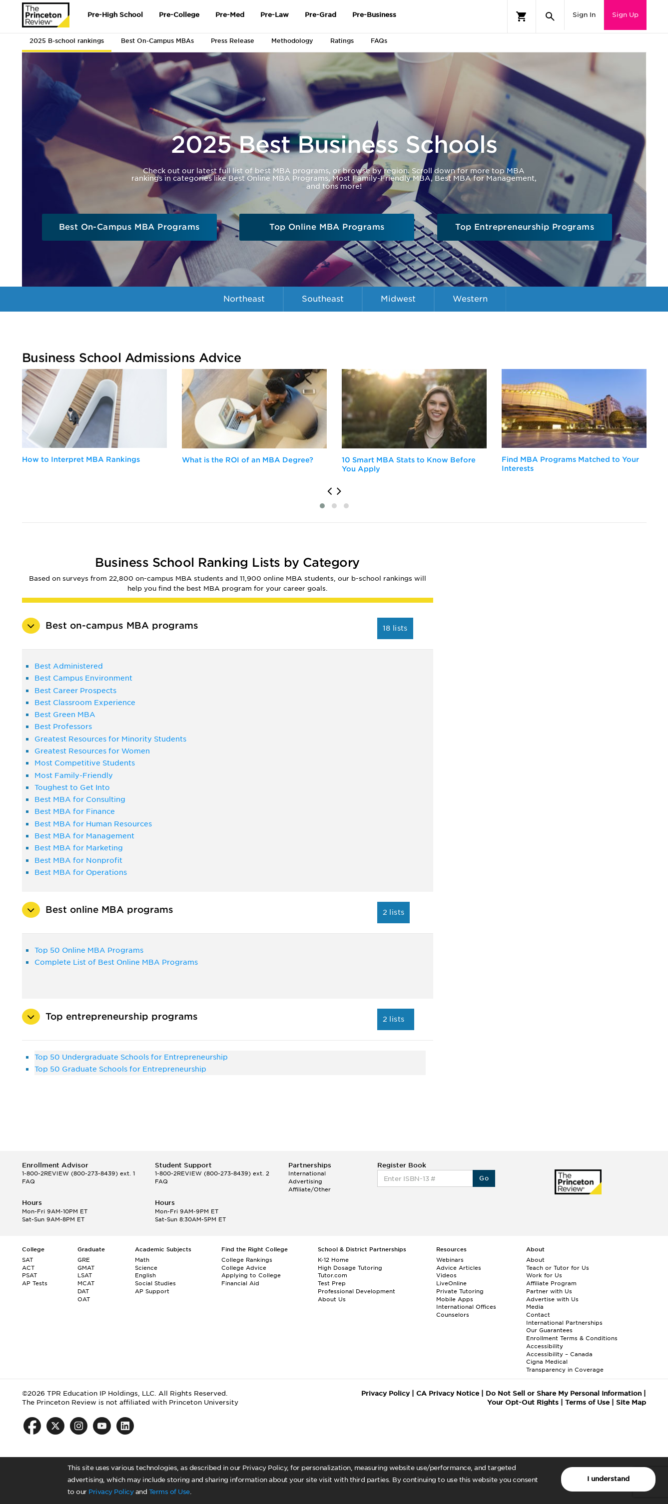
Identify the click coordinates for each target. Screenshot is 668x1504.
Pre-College (179, 14)
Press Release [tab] (232, 40)
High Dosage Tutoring (350, 1267)
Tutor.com (332, 1275)
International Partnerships (564, 1322)
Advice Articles (458, 1267)
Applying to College (251, 1275)
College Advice (243, 1267)
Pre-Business (374, 14)
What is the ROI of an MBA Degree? (247, 460)
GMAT (85, 1267)
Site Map (631, 1402)
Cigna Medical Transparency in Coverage (565, 1365)
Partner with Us (549, 1291)
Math (142, 1259)
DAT (83, 1291)
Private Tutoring (460, 1291)
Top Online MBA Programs (326, 227)
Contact (538, 1314)
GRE (83, 1259)
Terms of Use (169, 1492)
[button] (322, 506)
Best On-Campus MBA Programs (129, 227)
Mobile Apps (454, 1299)
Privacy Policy (110, 1492)
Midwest (398, 299)
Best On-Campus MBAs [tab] (157, 40)
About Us (332, 1299)
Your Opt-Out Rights (523, 1402)
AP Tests (34, 1283)
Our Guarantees (549, 1330)
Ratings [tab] (342, 40)
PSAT (29, 1275)
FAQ (28, 1181)
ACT (28, 1267)
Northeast (244, 299)
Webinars (450, 1259)
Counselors (452, 1314)
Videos (446, 1275)
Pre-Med (229, 14)
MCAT (85, 1283)
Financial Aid (240, 1283)
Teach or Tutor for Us (557, 1267)
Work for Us (544, 1275)
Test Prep (332, 1283)
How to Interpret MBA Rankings (81, 459)
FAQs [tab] (379, 40)
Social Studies (155, 1283)
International (250, 324)
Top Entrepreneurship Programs (524, 227)
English (145, 1275)
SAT (27, 1259)
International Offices (466, 1306)
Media (535, 1306)
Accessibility (544, 1346)
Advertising (305, 1181)
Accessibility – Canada (559, 1354)
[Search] (550, 16)
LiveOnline (451, 1283)
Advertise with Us (552, 1299)
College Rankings (246, 1259)
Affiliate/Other (309, 1189)
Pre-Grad (320, 14)
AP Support (152, 1291)
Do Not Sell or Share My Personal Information (564, 1393)
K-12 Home (333, 1259)
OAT (83, 1299)
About (535, 1259)
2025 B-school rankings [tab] (66, 40)
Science (146, 1267)
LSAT (84, 1275)
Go (484, 1178)
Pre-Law (274, 14)
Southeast (323, 299)
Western (470, 299)
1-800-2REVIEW (78, 1173)
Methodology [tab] (292, 40)
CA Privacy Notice (447, 1393)
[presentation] (329, 491)
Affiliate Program (551, 1283)
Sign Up (625, 14)
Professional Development (356, 1291)
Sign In (584, 14)
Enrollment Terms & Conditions (572, 1338)
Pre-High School (115, 14)
